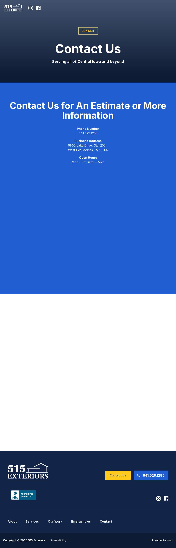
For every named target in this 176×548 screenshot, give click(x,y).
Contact (106, 521)
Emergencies (81, 521)
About (12, 521)
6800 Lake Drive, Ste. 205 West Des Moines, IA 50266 (88, 148)
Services (32, 521)
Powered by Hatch (162, 540)
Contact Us (118, 475)
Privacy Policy (58, 540)
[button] (166, 8)
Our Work (55, 521)
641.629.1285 (88, 133)
